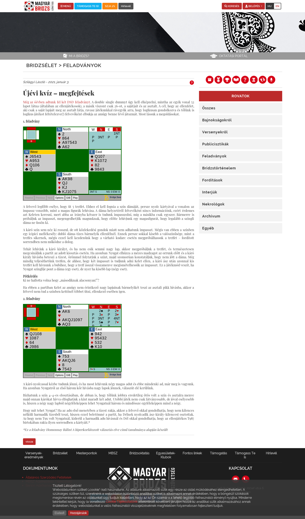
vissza (29, 441)
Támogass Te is (245, 455)
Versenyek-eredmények (33, 455)
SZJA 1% (110, 6)
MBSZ (112, 453)
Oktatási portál (233, 56)
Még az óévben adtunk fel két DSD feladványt (56, 102)
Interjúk (209, 192)
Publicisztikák (215, 144)
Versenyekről (215, 132)
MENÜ (65, 6)
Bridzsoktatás (139, 453)
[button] (232, 6)
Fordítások (212, 180)
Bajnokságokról (217, 120)
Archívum (211, 216)
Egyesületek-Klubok (165, 455)
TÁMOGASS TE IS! (88, 6)
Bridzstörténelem (219, 168)
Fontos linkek (192, 453)
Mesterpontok (86, 453)
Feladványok (214, 156)
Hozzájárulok (78, 513)
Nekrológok (213, 204)
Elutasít (59, 513)
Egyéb (208, 228)
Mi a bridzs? (79, 56)
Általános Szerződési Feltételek (48, 477)
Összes (208, 108)
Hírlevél (126, 6)
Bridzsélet (60, 453)
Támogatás (218, 453)
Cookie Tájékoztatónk (121, 502)
